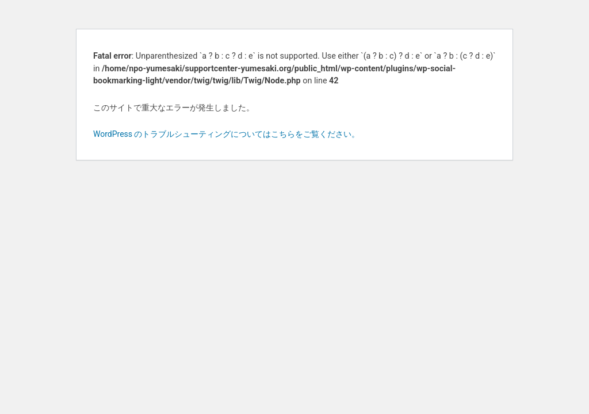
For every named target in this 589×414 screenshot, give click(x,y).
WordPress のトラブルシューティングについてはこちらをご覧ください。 (226, 134)
